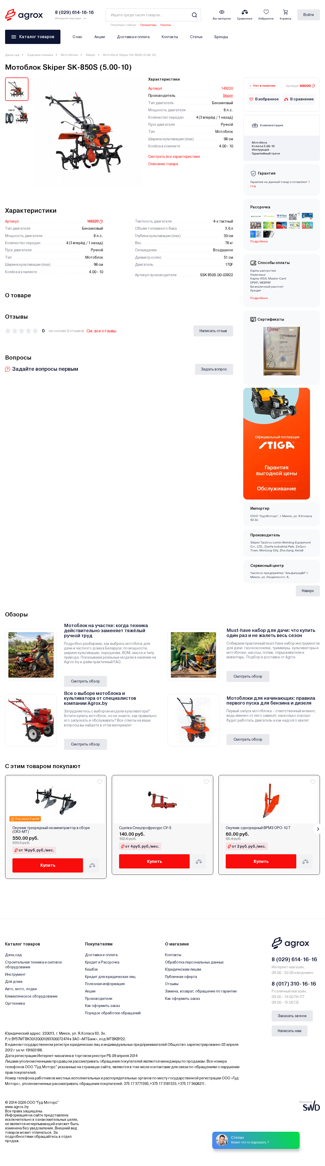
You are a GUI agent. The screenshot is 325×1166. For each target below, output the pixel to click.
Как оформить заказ (102, 1006)
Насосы (165, 25)
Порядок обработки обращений (113, 1013)
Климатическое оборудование (31, 996)
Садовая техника (40, 55)
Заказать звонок (292, 1016)
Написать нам (289, 1031)
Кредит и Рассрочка (102, 962)
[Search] (194, 15)
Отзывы (171, 984)
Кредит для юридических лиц (110, 977)
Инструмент (15, 974)
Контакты (170, 37)
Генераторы (148, 25)
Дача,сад (12, 55)
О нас (77, 37)
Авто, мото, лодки (21, 989)
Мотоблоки (69, 55)
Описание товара (163, 164)
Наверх (308, 591)
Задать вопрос (214, 369)
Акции (99, 37)
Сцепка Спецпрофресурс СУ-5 (145, 828)
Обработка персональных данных (194, 962)
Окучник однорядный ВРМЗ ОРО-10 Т (258, 828)
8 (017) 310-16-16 (294, 984)
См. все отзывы (101, 331)
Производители (98, 999)
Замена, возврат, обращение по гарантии (201, 991)
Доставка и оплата (133, 37)
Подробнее (259, 241)
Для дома (13, 982)
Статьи (196, 37)
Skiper (90, 55)
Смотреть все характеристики (174, 156)
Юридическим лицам (183, 969)
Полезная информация (105, 984)
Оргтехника (15, 1003)
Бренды (221, 37)
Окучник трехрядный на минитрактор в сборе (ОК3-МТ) (51, 830)
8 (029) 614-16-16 (294, 959)
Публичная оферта (181, 977)
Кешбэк (91, 969)
